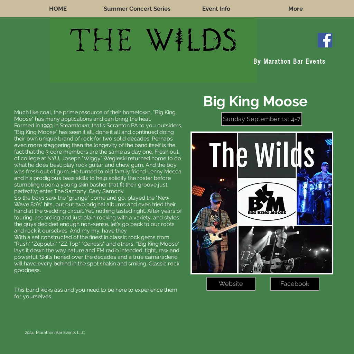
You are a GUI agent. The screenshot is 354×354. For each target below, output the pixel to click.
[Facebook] (294, 284)
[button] (261, 119)
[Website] (230, 284)
